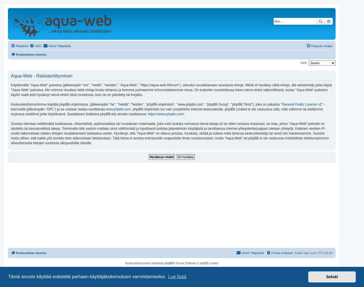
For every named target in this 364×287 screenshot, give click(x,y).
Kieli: (304, 62)
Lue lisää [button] (177, 276)
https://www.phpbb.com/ (166, 114)
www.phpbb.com (118, 109)
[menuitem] (35, 46)
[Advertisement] (172, 205)
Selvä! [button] (332, 277)
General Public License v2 (302, 104)
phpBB (169, 263)
